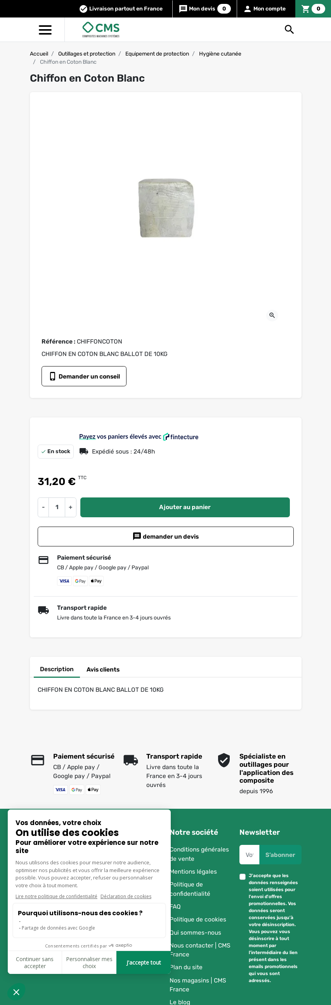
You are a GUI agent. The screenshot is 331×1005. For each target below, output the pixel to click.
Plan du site (186, 967)
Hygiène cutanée (220, 54)
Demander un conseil (84, 376)
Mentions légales (193, 871)
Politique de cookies (198, 919)
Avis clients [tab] (103, 669)
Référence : (58, 341)
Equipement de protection (157, 54)
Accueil (39, 54)
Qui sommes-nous (195, 932)
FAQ (175, 906)
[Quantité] (57, 507)
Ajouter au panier (185, 507)
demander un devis (165, 536)
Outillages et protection (86, 54)
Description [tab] (57, 669)
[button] (289, 29)
